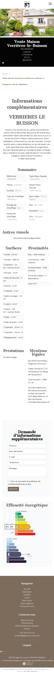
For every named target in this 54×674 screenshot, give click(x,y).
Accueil (5, 74)
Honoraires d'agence (12, 660)
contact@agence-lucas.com (27, 636)
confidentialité (37, 669)
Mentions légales (37, 657)
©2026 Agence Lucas (18, 657)
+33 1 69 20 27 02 (27, 633)
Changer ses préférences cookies (38, 660)
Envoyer (13, 489)
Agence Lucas (27, 620)
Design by (27, 663)
